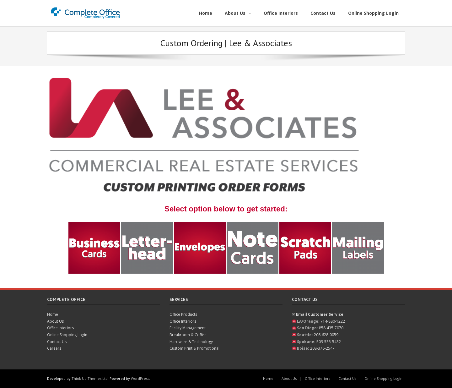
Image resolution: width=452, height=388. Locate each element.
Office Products (183, 314)
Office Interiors (60, 328)
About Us (55, 321)
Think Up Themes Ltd (90, 378)
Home (52, 314)
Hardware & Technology (191, 341)
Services (179, 299)
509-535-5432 (328, 341)
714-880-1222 (332, 321)
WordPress (140, 378)
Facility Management (188, 328)
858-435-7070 (331, 328)
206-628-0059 (326, 334)
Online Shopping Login (67, 334)
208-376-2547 (322, 348)
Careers (54, 348)
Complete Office (66, 299)
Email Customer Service (319, 314)
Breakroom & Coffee (188, 334)
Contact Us (57, 341)
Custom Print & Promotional (194, 348)
